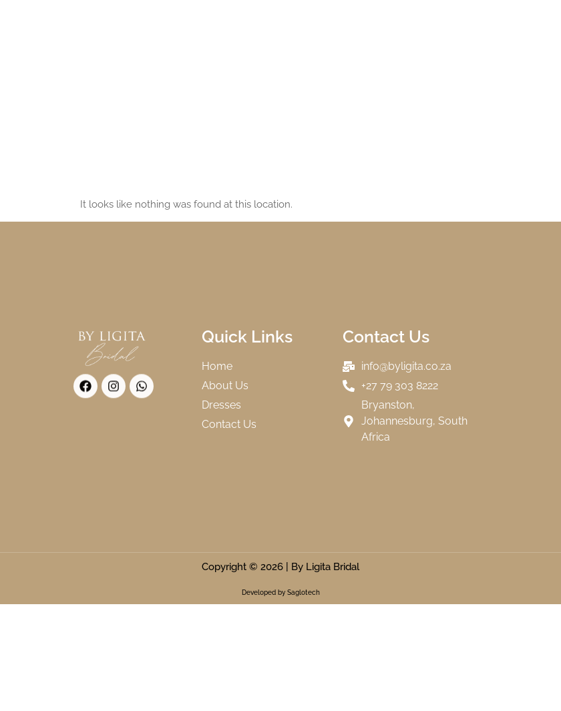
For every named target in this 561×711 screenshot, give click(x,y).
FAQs (248, 54)
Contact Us (303, 54)
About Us (228, 23)
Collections (301, 23)
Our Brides (377, 23)
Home (175, 23)
